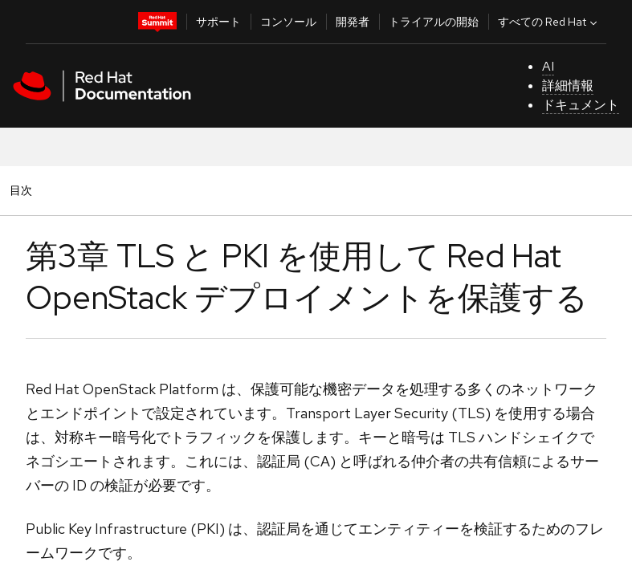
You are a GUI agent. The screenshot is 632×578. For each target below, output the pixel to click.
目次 (23, 189)
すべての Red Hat (549, 21)
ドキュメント (580, 104)
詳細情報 (567, 85)
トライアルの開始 (434, 21)
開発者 (352, 21)
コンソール (288, 21)
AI (548, 66)
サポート (218, 21)
